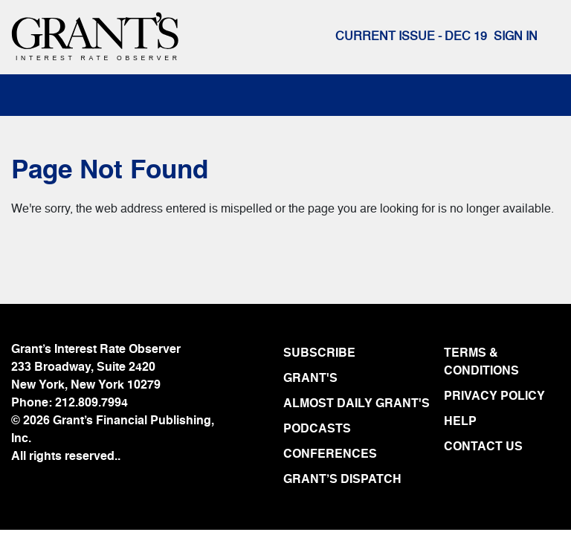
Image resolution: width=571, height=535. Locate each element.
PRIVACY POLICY (494, 397)
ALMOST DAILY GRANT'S (356, 404)
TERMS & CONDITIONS (481, 362)
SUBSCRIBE (319, 354)
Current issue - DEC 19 (411, 37)
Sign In (516, 37)
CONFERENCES (330, 455)
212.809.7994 (91, 403)
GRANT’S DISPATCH (342, 480)
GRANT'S (310, 379)
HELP (460, 422)
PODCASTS (317, 429)
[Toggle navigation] (38, 95)
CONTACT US (483, 447)
